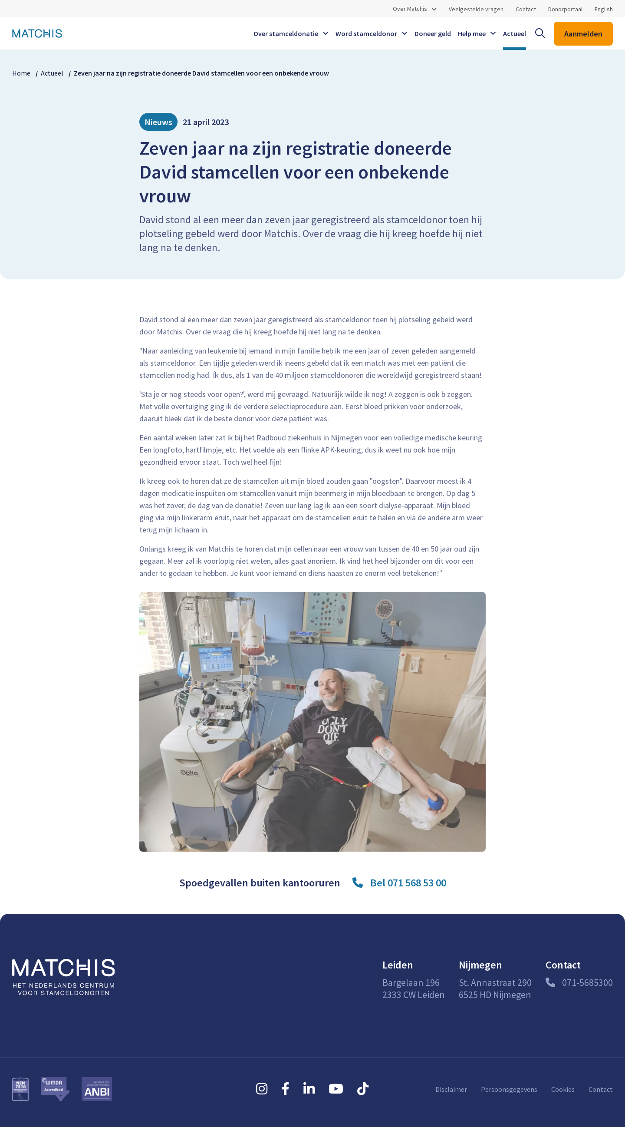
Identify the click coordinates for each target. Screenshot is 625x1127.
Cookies (563, 1089)
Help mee (472, 33)
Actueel (514, 33)
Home (21, 73)
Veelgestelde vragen (476, 9)
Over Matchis (410, 9)
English (604, 9)
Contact (526, 9)
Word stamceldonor (366, 33)
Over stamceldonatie (285, 33)
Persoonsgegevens (509, 1089)
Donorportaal (565, 9)
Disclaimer (451, 1089)
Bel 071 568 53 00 (408, 882)
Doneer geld (432, 33)
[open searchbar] (540, 33)
